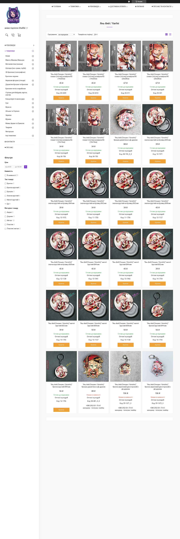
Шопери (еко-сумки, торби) (16, 68)
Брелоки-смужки (12, 76)
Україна (8, 115)
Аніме (8, 56)
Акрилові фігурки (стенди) (15, 80)
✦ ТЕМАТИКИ (10, 51)
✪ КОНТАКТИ (10, 142)
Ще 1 (8, 204)
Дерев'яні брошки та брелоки (17, 84)
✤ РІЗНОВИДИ (10, 45)
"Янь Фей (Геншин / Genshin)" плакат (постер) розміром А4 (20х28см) (125, 76)
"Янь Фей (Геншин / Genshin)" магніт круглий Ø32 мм (157, 263)
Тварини (9, 127)
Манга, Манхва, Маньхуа (15, 60)
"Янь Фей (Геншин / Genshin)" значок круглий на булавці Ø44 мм (158, 139)
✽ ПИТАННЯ (139, 6)
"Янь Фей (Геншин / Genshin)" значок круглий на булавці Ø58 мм (158, 202)
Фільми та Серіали (12, 111)
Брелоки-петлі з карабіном (16, 88)
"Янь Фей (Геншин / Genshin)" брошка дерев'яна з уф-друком (125, 139)
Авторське (10, 131)
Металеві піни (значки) (14, 64)
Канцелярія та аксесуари (15, 99)
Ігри (7, 103)
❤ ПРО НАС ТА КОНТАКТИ (161, 6)
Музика (8, 119)
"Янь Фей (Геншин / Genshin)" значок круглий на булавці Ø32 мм (93, 202)
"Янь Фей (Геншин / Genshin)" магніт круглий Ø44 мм (93, 263)
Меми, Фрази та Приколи (15, 123)
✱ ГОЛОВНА (56, 6)
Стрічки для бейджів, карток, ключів (16, 94)
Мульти (8, 107)
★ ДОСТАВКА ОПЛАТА (117, 6)
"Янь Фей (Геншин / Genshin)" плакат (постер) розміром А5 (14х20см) (61, 76)
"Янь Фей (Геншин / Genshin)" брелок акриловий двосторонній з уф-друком (125, 387)
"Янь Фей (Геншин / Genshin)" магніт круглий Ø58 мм (93, 324)
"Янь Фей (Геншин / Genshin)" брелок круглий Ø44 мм (158, 324)
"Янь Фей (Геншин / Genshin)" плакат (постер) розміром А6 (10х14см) (61, 140)
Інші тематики (11, 136)
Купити (61, 98)
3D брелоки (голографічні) (15, 72)
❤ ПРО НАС (9, 147)
